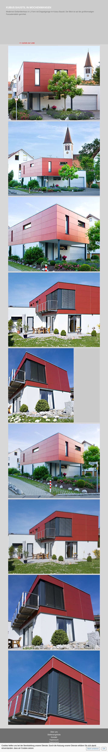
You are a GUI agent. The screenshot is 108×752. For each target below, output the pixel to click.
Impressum (53, 740)
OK (104, 749)
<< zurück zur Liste (27, 43)
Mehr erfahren (93, 749)
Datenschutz (54, 742)
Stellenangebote (54, 735)
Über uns (54, 732)
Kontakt (54, 737)
